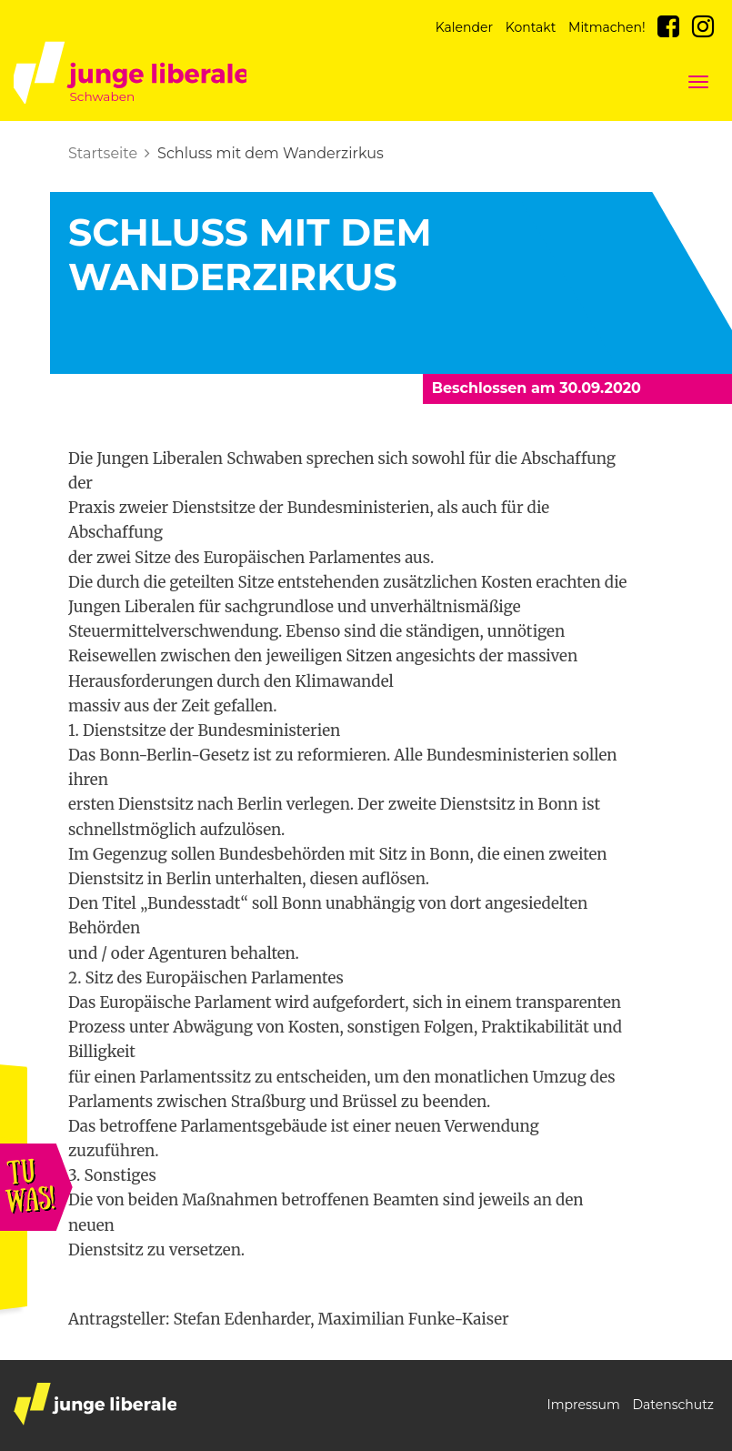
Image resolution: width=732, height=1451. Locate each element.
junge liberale (95, 1404)
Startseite (102, 153)
